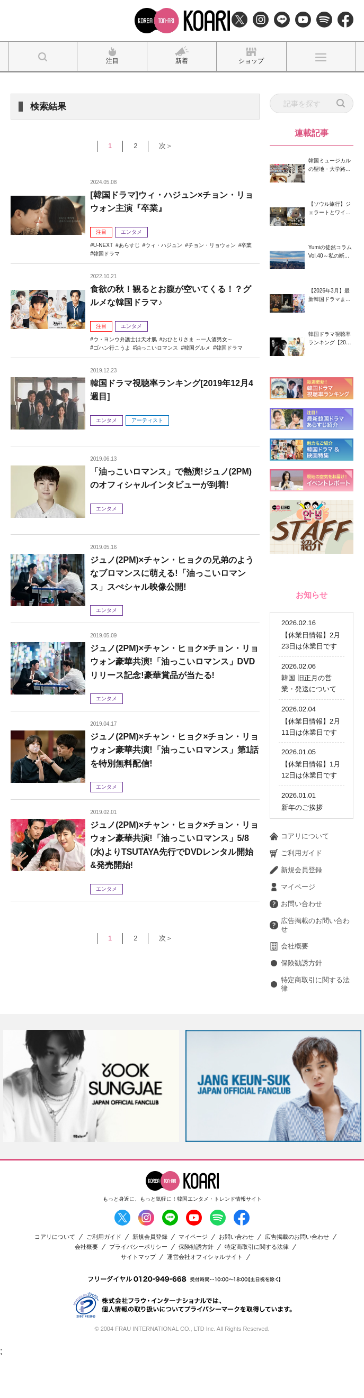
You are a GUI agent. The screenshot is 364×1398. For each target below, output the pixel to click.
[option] (91, 1126)
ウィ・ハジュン (163, 245)
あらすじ (129, 245)
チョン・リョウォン (212, 245)
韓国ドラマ (106, 254)
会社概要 (289, 986)
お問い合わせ (296, 944)
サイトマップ (138, 1297)
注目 (101, 232)
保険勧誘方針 (296, 1003)
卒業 (246, 245)
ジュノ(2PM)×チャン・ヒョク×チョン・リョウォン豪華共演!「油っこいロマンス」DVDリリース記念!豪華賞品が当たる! (174, 662)
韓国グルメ (197, 348)
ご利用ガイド (296, 893)
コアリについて (299, 876)
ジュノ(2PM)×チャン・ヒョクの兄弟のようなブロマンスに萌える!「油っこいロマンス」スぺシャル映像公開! (172, 573)
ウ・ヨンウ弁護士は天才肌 (125, 339)
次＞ (166, 146)
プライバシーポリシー (138, 1287)
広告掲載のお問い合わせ (310, 965)
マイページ (292, 927)
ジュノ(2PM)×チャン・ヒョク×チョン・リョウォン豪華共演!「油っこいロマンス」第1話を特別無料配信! (174, 750)
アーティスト (147, 420)
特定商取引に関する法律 (310, 1024)
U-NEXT (103, 245)
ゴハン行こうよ (111, 348)
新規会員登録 (296, 910)
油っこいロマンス (157, 348)
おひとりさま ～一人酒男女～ (197, 339)
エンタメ (131, 232)
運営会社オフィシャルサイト (205, 1297)
